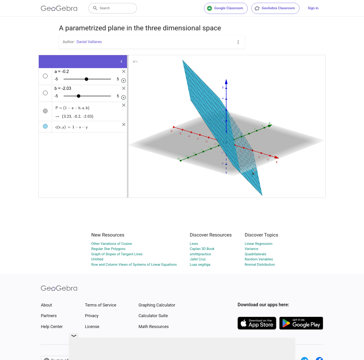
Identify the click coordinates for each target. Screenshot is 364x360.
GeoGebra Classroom (274, 8)
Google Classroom (225, 8)
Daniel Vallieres (89, 42)
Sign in (313, 8)
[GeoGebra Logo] (59, 8)
